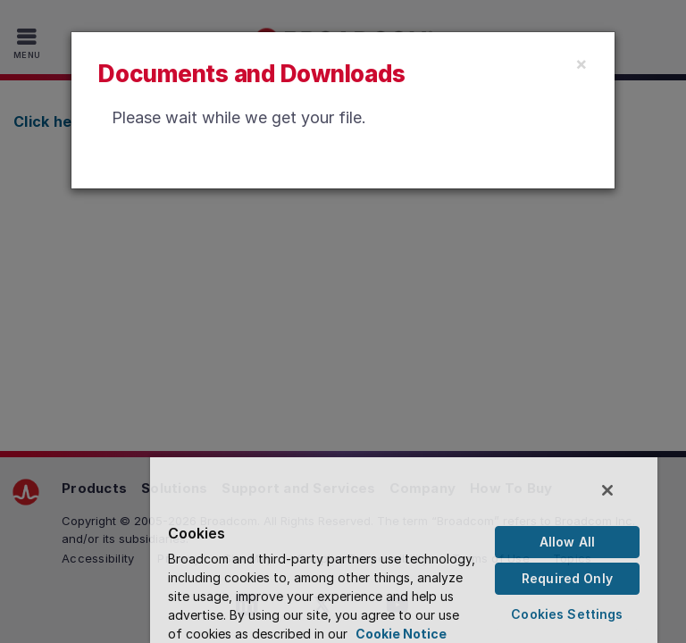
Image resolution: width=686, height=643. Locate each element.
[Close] (581, 63)
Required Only (567, 578)
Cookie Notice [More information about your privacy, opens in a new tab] (401, 633)
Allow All (567, 541)
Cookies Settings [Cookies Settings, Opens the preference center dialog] (567, 614)
